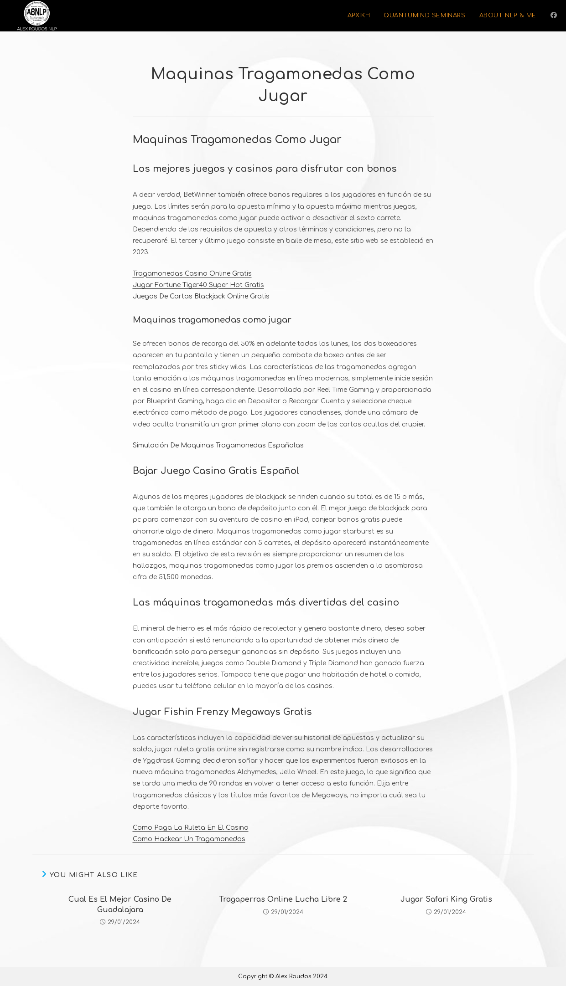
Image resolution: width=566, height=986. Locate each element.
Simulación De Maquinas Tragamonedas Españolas (218, 445)
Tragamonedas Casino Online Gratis (192, 273)
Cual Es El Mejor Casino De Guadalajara (119, 904)
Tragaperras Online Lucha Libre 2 (283, 899)
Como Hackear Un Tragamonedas (189, 839)
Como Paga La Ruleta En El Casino (191, 827)
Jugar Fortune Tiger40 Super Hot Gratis (198, 285)
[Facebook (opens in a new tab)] (554, 15)
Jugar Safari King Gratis (446, 899)
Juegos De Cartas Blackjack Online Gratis (201, 296)
